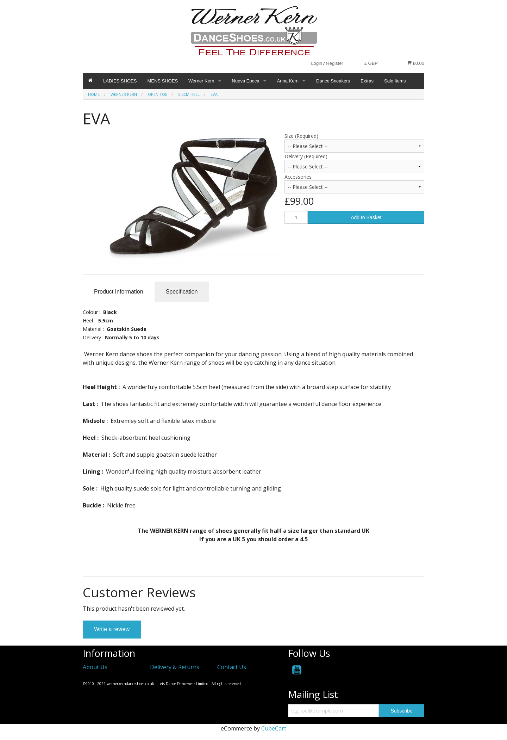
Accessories (298, 176)
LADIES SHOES (120, 81)
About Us (95, 667)
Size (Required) (301, 135)
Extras (367, 81)
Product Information (118, 292)
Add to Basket (366, 217)
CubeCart (273, 728)
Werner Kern (201, 81)
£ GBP (371, 63)
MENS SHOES (162, 81)
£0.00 (415, 63)
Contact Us (231, 667)
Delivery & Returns (174, 667)
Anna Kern (288, 81)
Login (316, 63)
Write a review (112, 629)
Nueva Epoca (245, 81)
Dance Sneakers (333, 81)
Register (334, 63)
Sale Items (395, 81)
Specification (182, 292)
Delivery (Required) (305, 156)
